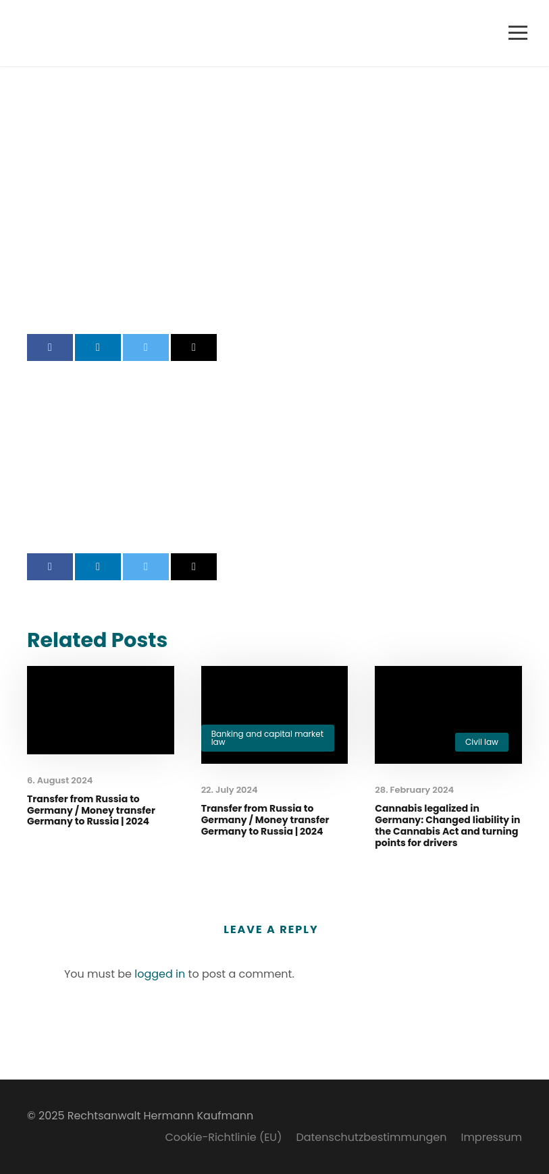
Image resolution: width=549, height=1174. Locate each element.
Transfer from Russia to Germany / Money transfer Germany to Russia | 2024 (91, 810)
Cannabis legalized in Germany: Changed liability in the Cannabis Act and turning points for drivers (447, 825)
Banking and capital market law (267, 738)
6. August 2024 (60, 780)
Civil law (481, 742)
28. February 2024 (414, 789)
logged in (159, 974)
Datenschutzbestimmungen (371, 1137)
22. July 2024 (229, 789)
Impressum (491, 1137)
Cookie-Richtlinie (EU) (223, 1137)
